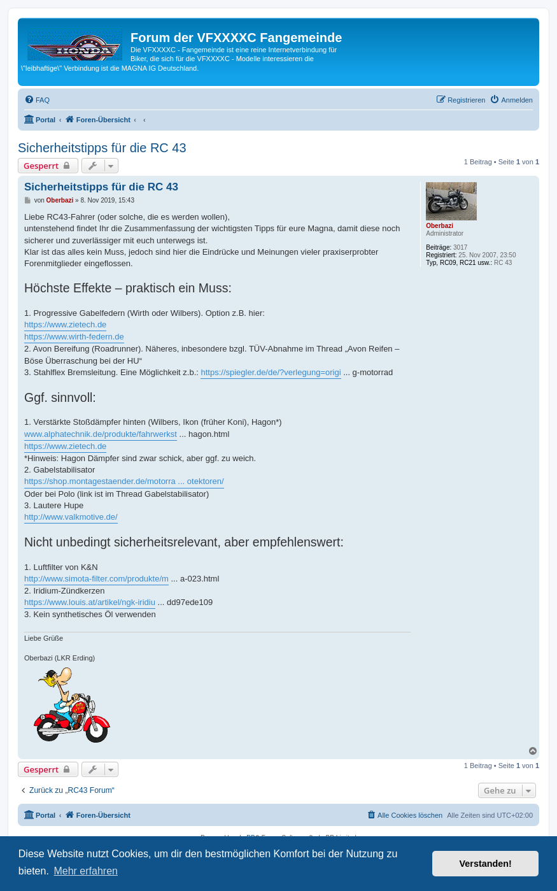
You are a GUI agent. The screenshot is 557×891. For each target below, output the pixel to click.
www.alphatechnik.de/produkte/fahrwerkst (100, 434)
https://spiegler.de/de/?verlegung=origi (271, 372)
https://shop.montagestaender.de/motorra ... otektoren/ (124, 481)
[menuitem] (37, 100)
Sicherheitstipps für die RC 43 (102, 148)
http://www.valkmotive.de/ (71, 517)
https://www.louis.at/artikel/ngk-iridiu (89, 602)
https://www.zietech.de (65, 324)
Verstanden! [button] (486, 864)
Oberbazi (439, 225)
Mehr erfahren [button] (85, 871)
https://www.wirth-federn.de (74, 336)
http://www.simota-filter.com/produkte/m (96, 578)
